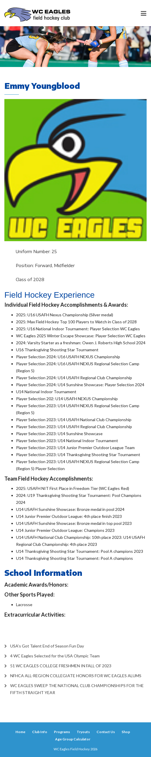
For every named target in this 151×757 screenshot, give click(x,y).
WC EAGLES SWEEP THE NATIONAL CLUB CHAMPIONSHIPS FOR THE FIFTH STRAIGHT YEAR (77, 689)
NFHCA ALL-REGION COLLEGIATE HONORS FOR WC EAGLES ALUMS (75, 675)
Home (20, 732)
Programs (62, 732)
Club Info (39, 732)
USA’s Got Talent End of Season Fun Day (47, 645)
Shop (126, 732)
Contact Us (105, 732)
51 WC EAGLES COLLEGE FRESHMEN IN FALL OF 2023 (60, 665)
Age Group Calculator (72, 739)
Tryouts (83, 732)
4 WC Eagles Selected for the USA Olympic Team (55, 655)
